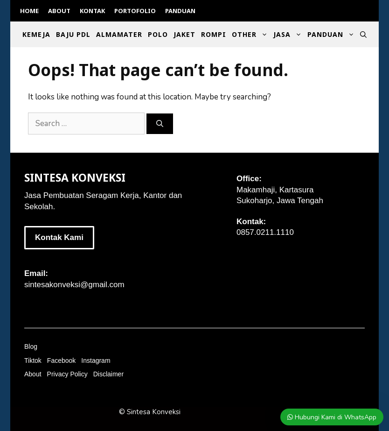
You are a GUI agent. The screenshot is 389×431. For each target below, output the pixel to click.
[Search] (159, 123)
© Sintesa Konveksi (150, 412)
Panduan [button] (332, 34)
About (59, 11)
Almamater (119, 34)
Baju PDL (73, 34)
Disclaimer (108, 374)
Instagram (95, 360)
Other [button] (251, 34)
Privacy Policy (67, 374)
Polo (158, 34)
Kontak (92, 11)
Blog (30, 346)
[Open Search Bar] (363, 34)
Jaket (184, 34)
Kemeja (36, 34)
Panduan (180, 11)
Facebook (61, 360)
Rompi (213, 34)
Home (29, 11)
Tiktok (33, 360)
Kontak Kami (59, 237)
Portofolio (135, 11)
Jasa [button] (289, 34)
